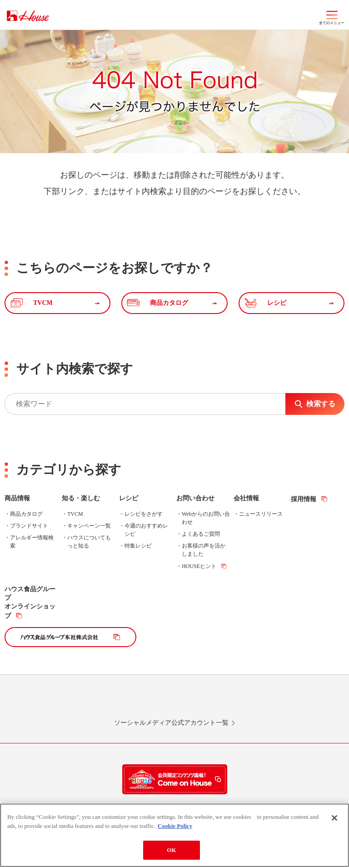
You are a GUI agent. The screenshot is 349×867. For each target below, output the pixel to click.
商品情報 (17, 498)
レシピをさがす (144, 514)
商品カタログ (26, 514)
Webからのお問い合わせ (206, 518)
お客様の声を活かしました (203, 550)
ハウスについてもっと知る (89, 541)
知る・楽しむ (81, 498)
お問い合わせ (195, 498)
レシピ (128, 498)
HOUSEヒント (199, 566)
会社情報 (246, 498)
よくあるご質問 (201, 534)
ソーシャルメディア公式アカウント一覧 (171, 722)
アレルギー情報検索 (32, 541)
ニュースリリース (261, 514)
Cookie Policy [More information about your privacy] (175, 825)
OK (171, 850)
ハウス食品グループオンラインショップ (30, 602)
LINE (66, 701)
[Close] (334, 818)
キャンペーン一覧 (89, 526)
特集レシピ (138, 546)
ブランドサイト (29, 526)
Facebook (210, 701)
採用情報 (303, 499)
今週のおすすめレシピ (146, 530)
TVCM (75, 514)
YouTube (282, 701)
